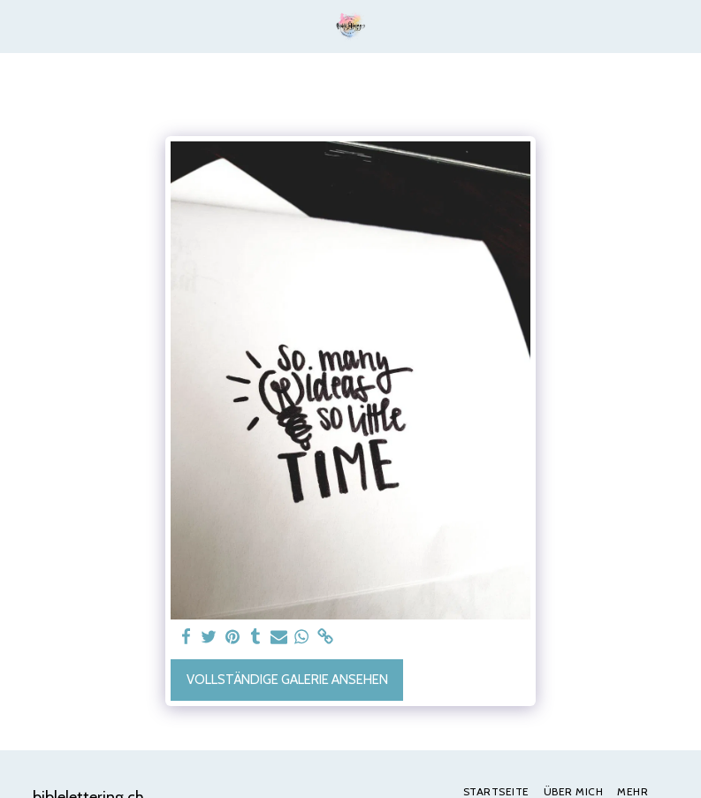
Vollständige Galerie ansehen (287, 680)
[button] (19, 25)
